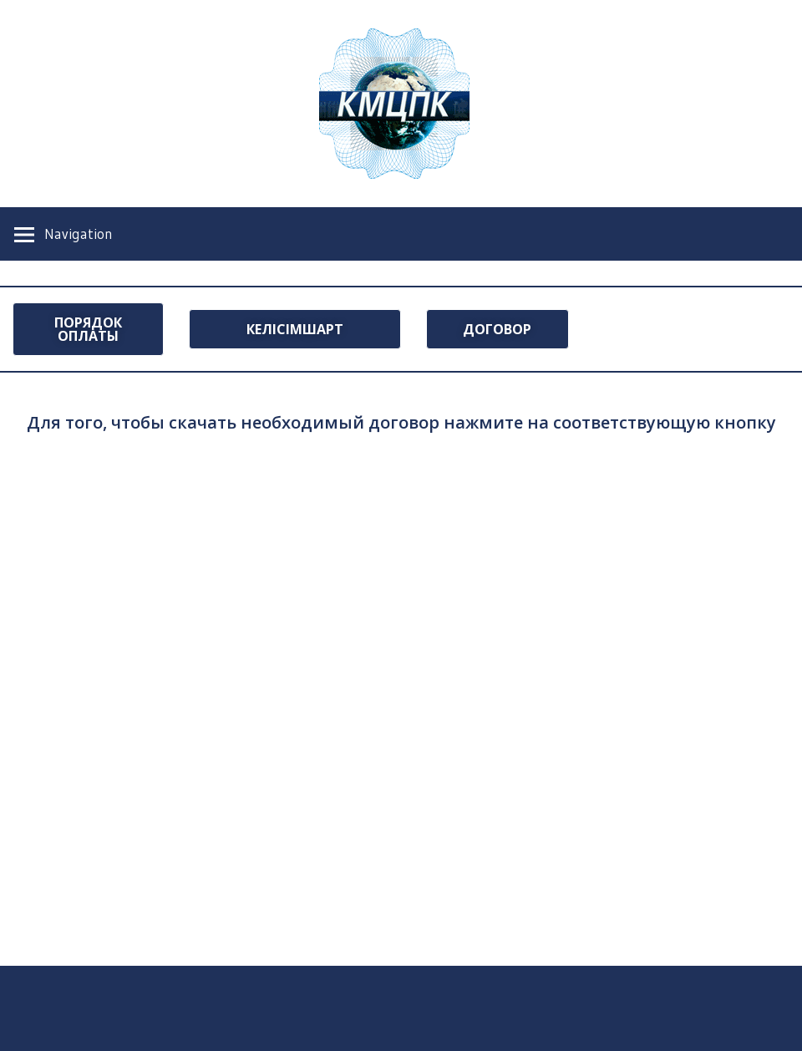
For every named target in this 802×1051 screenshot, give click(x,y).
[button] (88, 329)
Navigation (78, 233)
